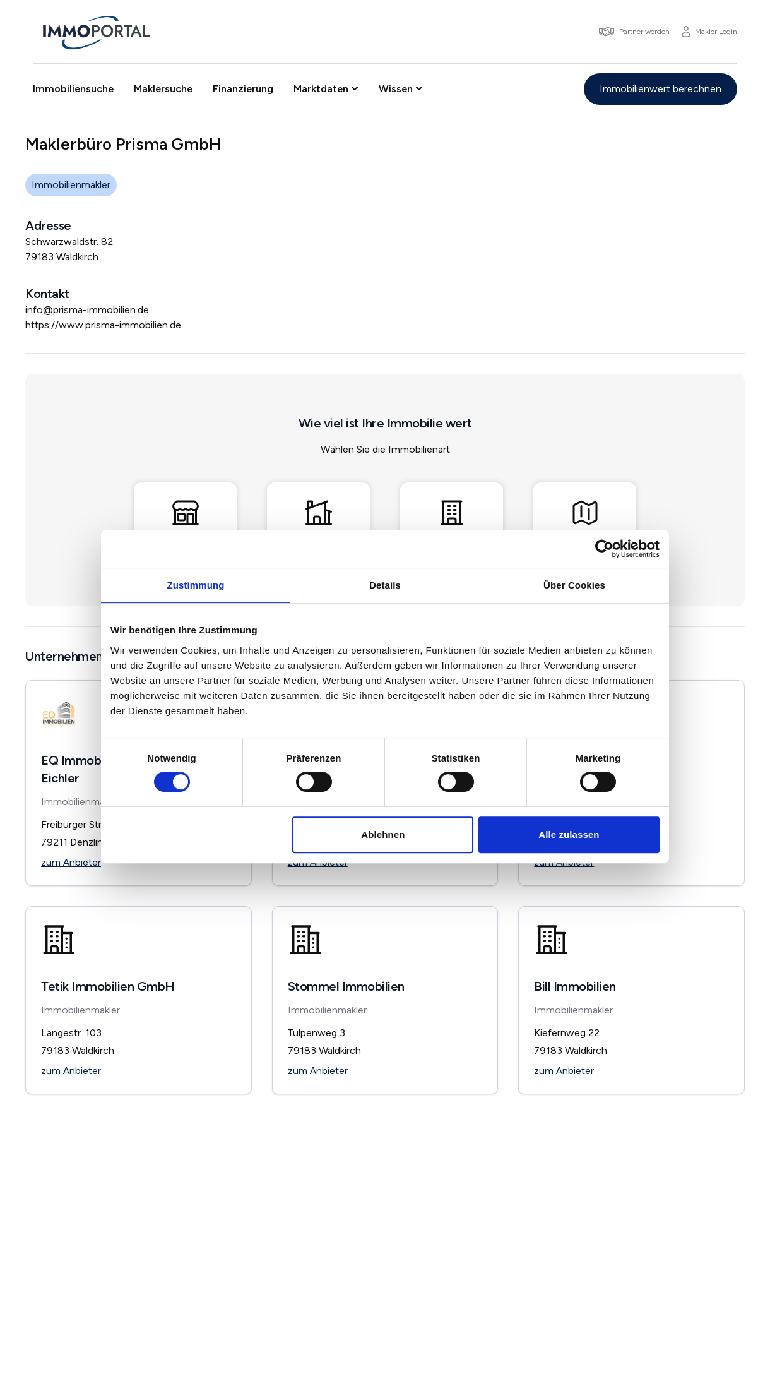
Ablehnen (383, 834)
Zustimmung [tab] (196, 585)
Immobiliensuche (73, 89)
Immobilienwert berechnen (660, 89)
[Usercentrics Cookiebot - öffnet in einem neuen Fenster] (604, 548)
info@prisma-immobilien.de (87, 310)
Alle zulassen (568, 834)
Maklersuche (163, 89)
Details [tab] (385, 585)
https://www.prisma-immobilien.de (103, 325)
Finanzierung (243, 89)
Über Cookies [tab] (574, 585)
